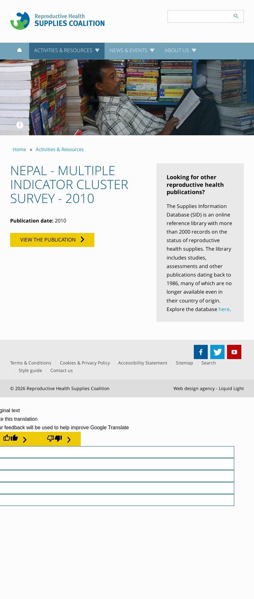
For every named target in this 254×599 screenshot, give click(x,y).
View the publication (48, 239)
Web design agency (194, 388)
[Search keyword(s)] (198, 16)
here (224, 309)
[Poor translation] (59, 439)
